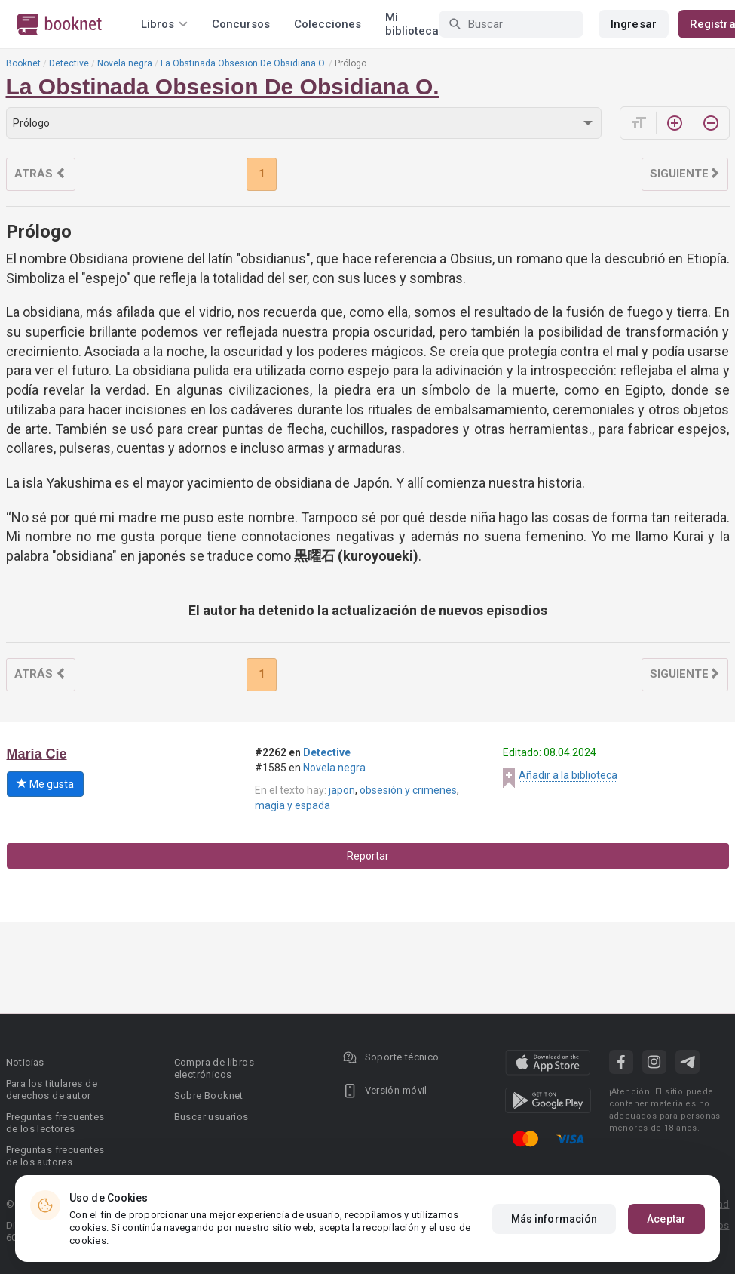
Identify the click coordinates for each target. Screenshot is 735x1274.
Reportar (368, 856)
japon (342, 790)
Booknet (23, 63)
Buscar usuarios (211, 1116)
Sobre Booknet (208, 1095)
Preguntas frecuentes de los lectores (55, 1122)
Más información (554, 1219)
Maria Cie (37, 754)
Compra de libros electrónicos (214, 1068)
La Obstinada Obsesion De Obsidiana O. (243, 63)
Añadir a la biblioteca (568, 775)
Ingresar (634, 24)
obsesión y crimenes (408, 790)
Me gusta (45, 784)
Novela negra (124, 63)
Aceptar (666, 1219)
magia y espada (292, 805)
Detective (69, 63)
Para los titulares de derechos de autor (51, 1089)
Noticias (25, 1062)
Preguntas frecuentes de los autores (55, 1156)
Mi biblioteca (412, 24)
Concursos (241, 24)
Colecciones (327, 24)
